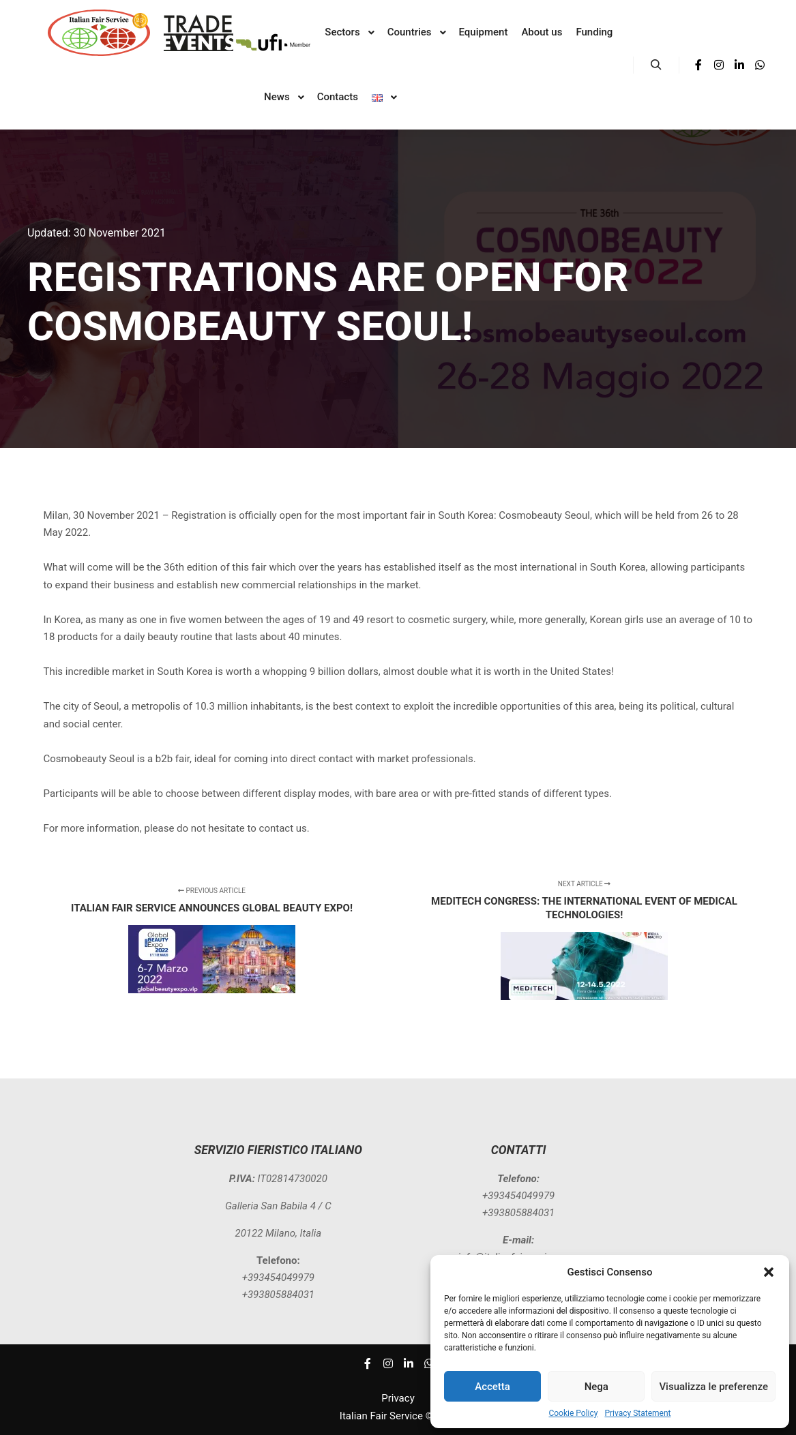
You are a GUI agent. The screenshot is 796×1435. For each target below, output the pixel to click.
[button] (769, 1272)
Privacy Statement (637, 1413)
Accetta (492, 1386)
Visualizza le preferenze (713, 1386)
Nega (596, 1386)
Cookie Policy (573, 1413)
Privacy (397, 1398)
